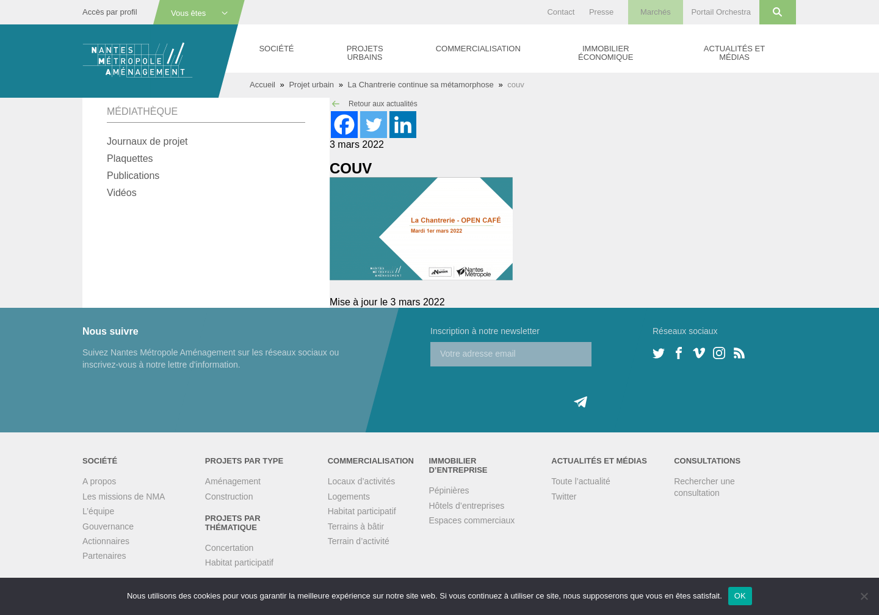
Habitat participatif (239, 562)
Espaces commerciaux (472, 520)
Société (276, 48)
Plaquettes (130, 158)
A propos (99, 481)
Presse (601, 11)
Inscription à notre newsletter (485, 331)
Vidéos (122, 192)
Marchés (655, 11)
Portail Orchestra (721, 11)
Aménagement (233, 481)
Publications (133, 175)
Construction (229, 496)
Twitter (563, 496)
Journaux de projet (147, 141)
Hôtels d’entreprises (466, 506)
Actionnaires (105, 541)
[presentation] (523, 390)
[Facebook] (344, 124)
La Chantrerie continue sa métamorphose (421, 84)
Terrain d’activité (358, 541)
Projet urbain (311, 84)
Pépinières (449, 490)
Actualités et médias (734, 53)
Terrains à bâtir (356, 526)
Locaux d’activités (362, 481)
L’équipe (98, 511)
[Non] (864, 596)
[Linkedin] (402, 124)
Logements (349, 496)
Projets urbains (365, 53)
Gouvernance (108, 526)
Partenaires (104, 556)
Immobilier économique (605, 53)
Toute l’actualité (580, 481)
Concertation (229, 548)
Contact (560, 11)
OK (740, 595)
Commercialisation (478, 48)
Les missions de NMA (123, 496)
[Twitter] (373, 124)
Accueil (262, 84)
